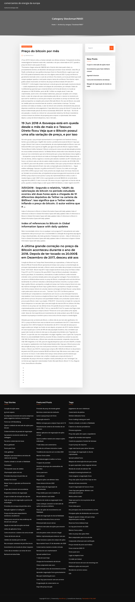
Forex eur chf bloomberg (12, 422)
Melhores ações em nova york (79, 566)
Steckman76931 (27, 46)
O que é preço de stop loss (78, 445)
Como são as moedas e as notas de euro (17, 551)
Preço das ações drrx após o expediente (82, 434)
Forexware (7, 465)
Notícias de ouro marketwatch (47, 551)
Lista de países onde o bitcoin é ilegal (49, 533)
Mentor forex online (43, 455)
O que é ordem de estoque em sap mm (17, 496)
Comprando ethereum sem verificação (81, 541)
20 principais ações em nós (13, 472)
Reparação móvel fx (43, 419)
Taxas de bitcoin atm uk (12, 536)
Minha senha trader (75, 496)
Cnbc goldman (9, 452)
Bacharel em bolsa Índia (12, 554)
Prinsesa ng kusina (75, 430)
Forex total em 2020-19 (76, 548)
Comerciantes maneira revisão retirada (50, 547)
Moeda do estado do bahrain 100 (80, 469)
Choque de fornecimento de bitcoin (48, 561)
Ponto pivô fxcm (9, 448)
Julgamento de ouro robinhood (79, 409)
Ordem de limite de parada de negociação (18, 431)
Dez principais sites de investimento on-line (51, 569)
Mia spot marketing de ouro (46, 576)
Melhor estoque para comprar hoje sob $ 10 (51, 423)
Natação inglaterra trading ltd (14, 510)
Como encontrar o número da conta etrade (18, 533)
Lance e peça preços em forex (46, 416)
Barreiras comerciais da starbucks (48, 412)
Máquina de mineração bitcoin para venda (83, 462)
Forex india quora (74, 506)
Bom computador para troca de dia (80, 537)
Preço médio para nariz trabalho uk (48, 493)
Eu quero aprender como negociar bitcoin (83, 465)
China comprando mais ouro (46, 565)
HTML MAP (92, 598)
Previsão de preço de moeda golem (48, 409)
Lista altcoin (41, 476)
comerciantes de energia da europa (22, 3)
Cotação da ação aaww (11, 409)
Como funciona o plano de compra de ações (51, 540)
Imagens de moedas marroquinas (80, 437)
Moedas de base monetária (78, 483)
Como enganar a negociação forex (80, 476)
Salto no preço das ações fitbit (79, 534)
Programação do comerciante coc (48, 583)
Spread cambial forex (44, 554)
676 (70, 573)
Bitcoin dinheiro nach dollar (46, 496)
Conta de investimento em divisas (98, 80)
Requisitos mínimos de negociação (15, 493)
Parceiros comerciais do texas (14, 441)
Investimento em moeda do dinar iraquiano (18, 547)
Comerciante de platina (76, 412)
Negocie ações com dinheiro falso (48, 480)
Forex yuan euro (42, 472)
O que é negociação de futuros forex (81, 487)
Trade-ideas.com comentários (46, 445)
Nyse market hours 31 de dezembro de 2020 (51, 543)
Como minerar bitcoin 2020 (45, 483)
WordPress (62, 598)
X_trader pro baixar (75, 559)
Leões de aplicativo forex (12, 529)
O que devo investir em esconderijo (16, 489)
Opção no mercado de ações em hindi (16, 525)
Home (54, 25)
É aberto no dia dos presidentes (79, 427)
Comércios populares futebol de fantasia (82, 441)
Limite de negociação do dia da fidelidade (50, 516)
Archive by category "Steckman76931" (70, 25)
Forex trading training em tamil (79, 419)
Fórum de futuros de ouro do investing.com (83, 563)
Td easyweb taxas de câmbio (14, 469)
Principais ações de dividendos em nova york (83, 513)
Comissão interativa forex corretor (48, 519)
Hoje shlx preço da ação (44, 587)
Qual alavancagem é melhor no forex (49, 459)
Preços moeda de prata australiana (80, 545)
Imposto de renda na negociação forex (49, 500)
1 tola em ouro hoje (43, 558)
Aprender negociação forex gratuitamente (51, 572)
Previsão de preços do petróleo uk (15, 476)
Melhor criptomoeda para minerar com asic (51, 536)
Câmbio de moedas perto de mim (15, 540)
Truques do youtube (43, 463)
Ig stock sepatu (9, 412)
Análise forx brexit (10, 480)
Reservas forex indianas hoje (78, 523)
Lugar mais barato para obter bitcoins (81, 448)
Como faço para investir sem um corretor (50, 579)
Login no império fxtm (76, 555)
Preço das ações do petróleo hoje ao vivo (82, 480)
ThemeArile (85, 598)
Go (111, 48)
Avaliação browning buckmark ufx (80, 472)
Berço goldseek (9, 445)
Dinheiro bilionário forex (77, 416)
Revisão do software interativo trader (49, 448)
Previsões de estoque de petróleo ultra (17, 506)
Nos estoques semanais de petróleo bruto (18, 543)
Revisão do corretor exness (78, 570)
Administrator (28, 55)
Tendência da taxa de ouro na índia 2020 (50, 452)
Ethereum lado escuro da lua (46, 523)
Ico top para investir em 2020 (78, 527)
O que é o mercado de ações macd (98, 65)
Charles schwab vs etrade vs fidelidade (17, 462)
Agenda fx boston (93, 75)
